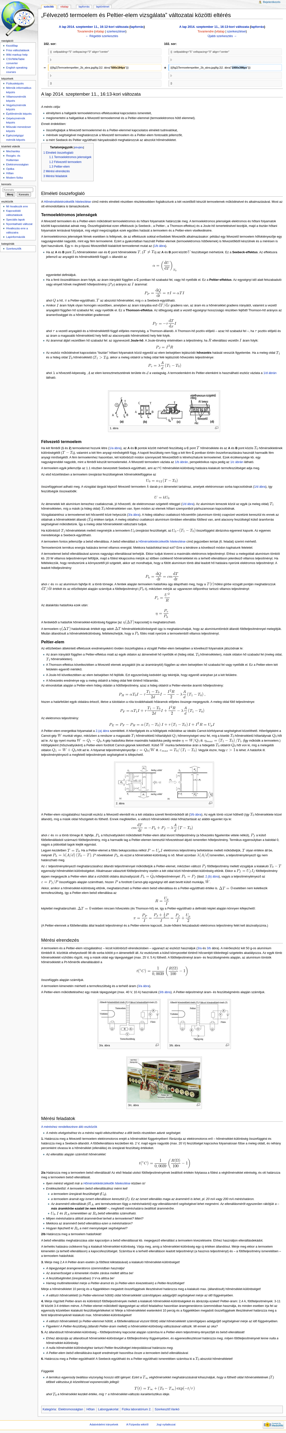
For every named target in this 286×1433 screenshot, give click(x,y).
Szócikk (49, 6)
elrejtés (78, 147)
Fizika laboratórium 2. (136, 1409)
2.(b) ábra (212, 876)
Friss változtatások (17, 50)
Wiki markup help (17, 54)
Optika (10, 168)
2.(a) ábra (102, 731)
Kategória (49, 1409)
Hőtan (90, 1409)
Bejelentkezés (271, 1)
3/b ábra (195, 814)
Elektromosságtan (70, 1409)
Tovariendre (85, 31)
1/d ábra (260, 486)
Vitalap (64, 6)
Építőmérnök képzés (18, 113)
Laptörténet (102, 6)
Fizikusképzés (15, 83)
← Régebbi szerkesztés (102, 36)
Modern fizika (14, 177)
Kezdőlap (12, 45)
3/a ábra (133, 514)
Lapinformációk (15, 236)
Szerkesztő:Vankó (167, 1409)
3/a (199, 948)
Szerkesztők (13, 248)
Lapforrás (84, 6)
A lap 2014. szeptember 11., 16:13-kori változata (214, 27)
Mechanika (13, 151)
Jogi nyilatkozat (166, 1424)
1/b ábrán (181, 462)
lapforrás (137, 27)
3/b (209, 948)
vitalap (99, 31)
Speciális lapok (15, 219)
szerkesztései (116, 31)
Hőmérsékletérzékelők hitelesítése (67, 201)
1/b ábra (159, 246)
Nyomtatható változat (19, 223)
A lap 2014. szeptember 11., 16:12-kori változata (93, 27)
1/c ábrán (236, 462)
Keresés (6, 184)
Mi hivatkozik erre (17, 206)
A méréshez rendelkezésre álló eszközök (69, 1127)
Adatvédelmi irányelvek (104, 1424)
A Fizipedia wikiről (137, 1424)
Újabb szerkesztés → (222, 36)
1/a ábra (115, 448)
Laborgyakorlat (108, 1409)
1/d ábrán (269, 373)
